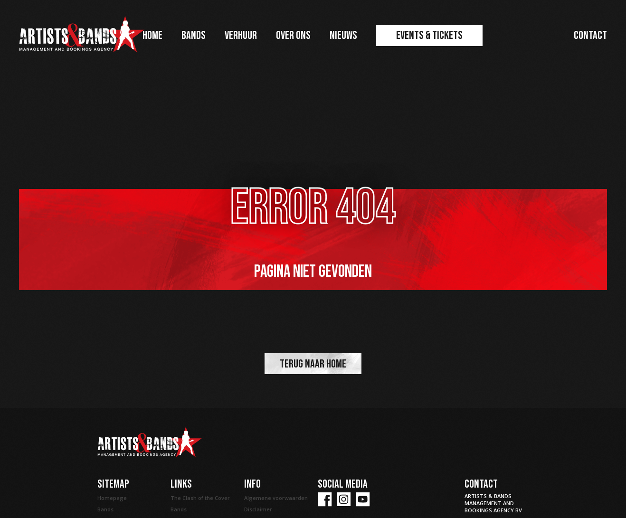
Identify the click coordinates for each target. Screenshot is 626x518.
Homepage (112, 497)
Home (152, 35)
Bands (193, 35)
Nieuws (343, 35)
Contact (590, 35)
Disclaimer (258, 509)
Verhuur (241, 35)
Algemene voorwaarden (276, 497)
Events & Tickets (429, 35)
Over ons (293, 35)
